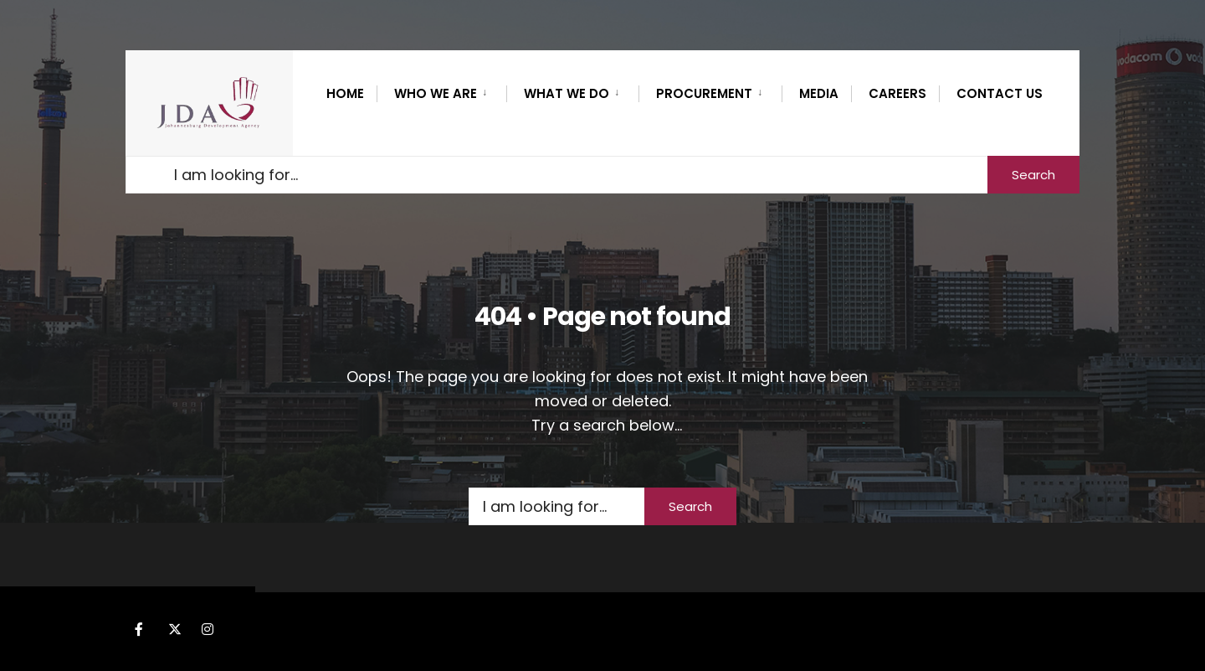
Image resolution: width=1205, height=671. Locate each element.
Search (1033, 174)
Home (345, 93)
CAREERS (897, 93)
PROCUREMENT (704, 93)
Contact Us (999, 93)
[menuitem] (441, 90)
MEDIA (818, 93)
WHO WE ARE (435, 93)
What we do (566, 93)
